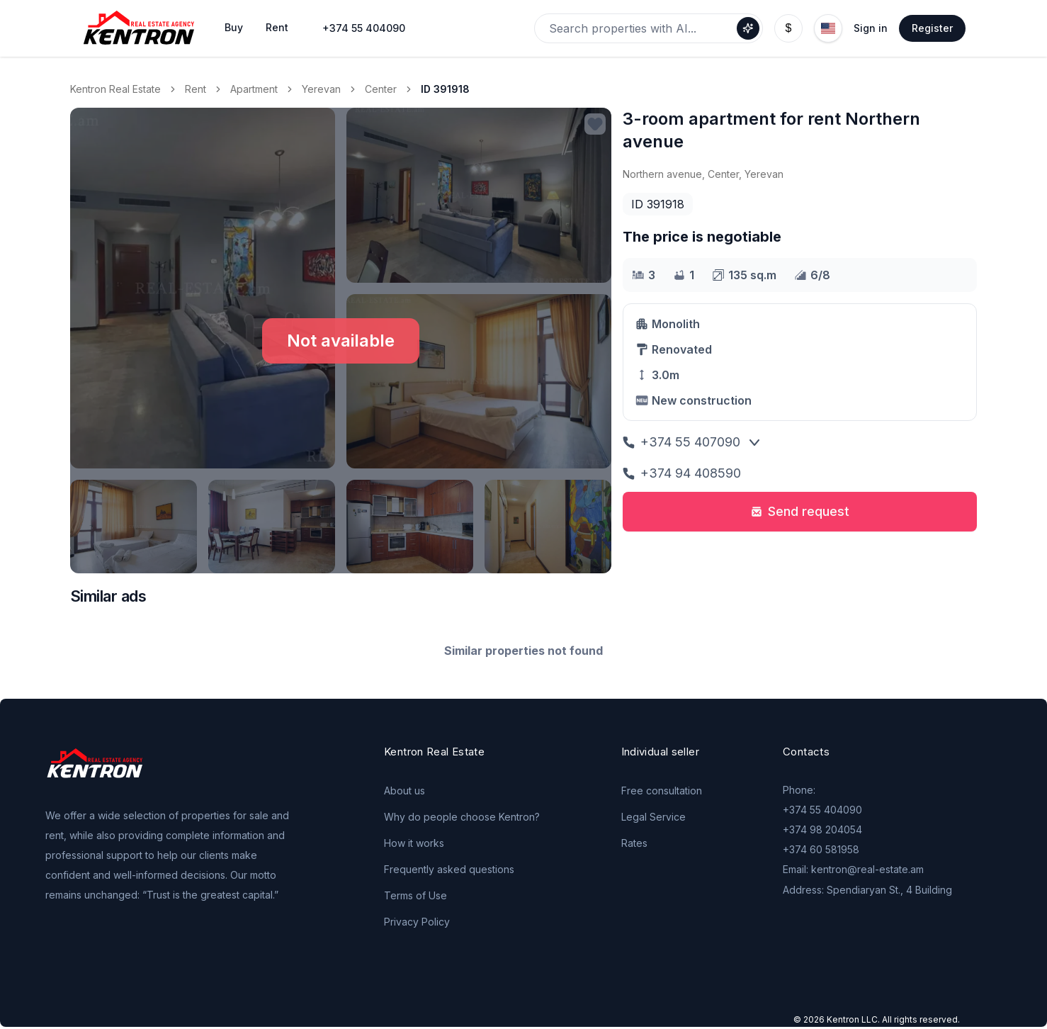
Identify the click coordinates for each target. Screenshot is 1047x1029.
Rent (195, 89)
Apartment (254, 89)
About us (404, 791)
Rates (634, 843)
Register (932, 28)
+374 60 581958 (821, 849)
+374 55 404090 (363, 28)
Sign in (871, 28)
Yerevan (321, 89)
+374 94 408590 (682, 473)
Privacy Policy (417, 922)
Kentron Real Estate (115, 89)
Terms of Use (415, 895)
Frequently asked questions (449, 869)
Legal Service (653, 817)
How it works (414, 843)
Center (381, 89)
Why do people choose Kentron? (462, 817)
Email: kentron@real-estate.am (853, 869)
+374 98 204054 (822, 829)
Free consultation (661, 791)
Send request (800, 511)
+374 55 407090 (681, 441)
